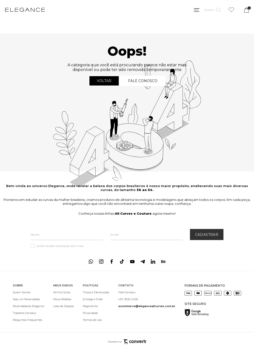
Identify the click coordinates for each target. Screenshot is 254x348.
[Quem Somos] (28, 292)
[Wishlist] (231, 10)
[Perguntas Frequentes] (28, 319)
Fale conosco (142, 81)
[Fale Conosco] (146, 292)
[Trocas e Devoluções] (96, 292)
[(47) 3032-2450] (146, 299)
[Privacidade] (96, 313)
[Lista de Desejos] (63, 306)
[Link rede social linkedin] (153, 261)
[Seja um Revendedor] (28, 299)
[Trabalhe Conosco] (28, 313)
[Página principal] (25, 9)
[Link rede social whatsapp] (91, 261)
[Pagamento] (96, 306)
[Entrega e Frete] (96, 299)
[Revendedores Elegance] (28, 306)
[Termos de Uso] (96, 319)
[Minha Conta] (63, 292)
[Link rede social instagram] (101, 261)
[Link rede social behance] (163, 261)
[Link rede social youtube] (132, 261)
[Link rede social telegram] (142, 261)
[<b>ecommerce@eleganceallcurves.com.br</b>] (146, 306)
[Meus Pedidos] (63, 299)
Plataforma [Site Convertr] (127, 341)
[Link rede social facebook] (111, 261)
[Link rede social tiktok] (122, 261)
